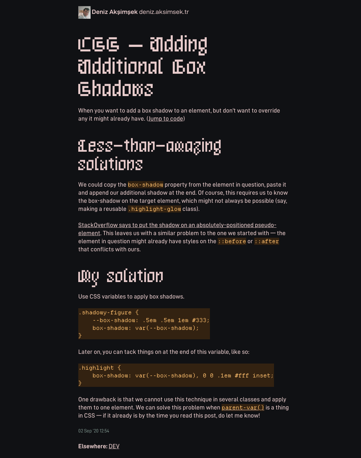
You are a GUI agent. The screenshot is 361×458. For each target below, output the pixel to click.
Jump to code (165, 118)
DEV (114, 446)
